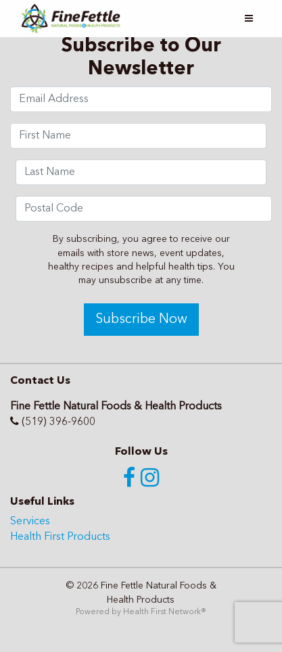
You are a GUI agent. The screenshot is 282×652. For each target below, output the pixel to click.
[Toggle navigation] (249, 18)
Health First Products (60, 537)
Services (30, 521)
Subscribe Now (141, 319)
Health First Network (162, 612)
